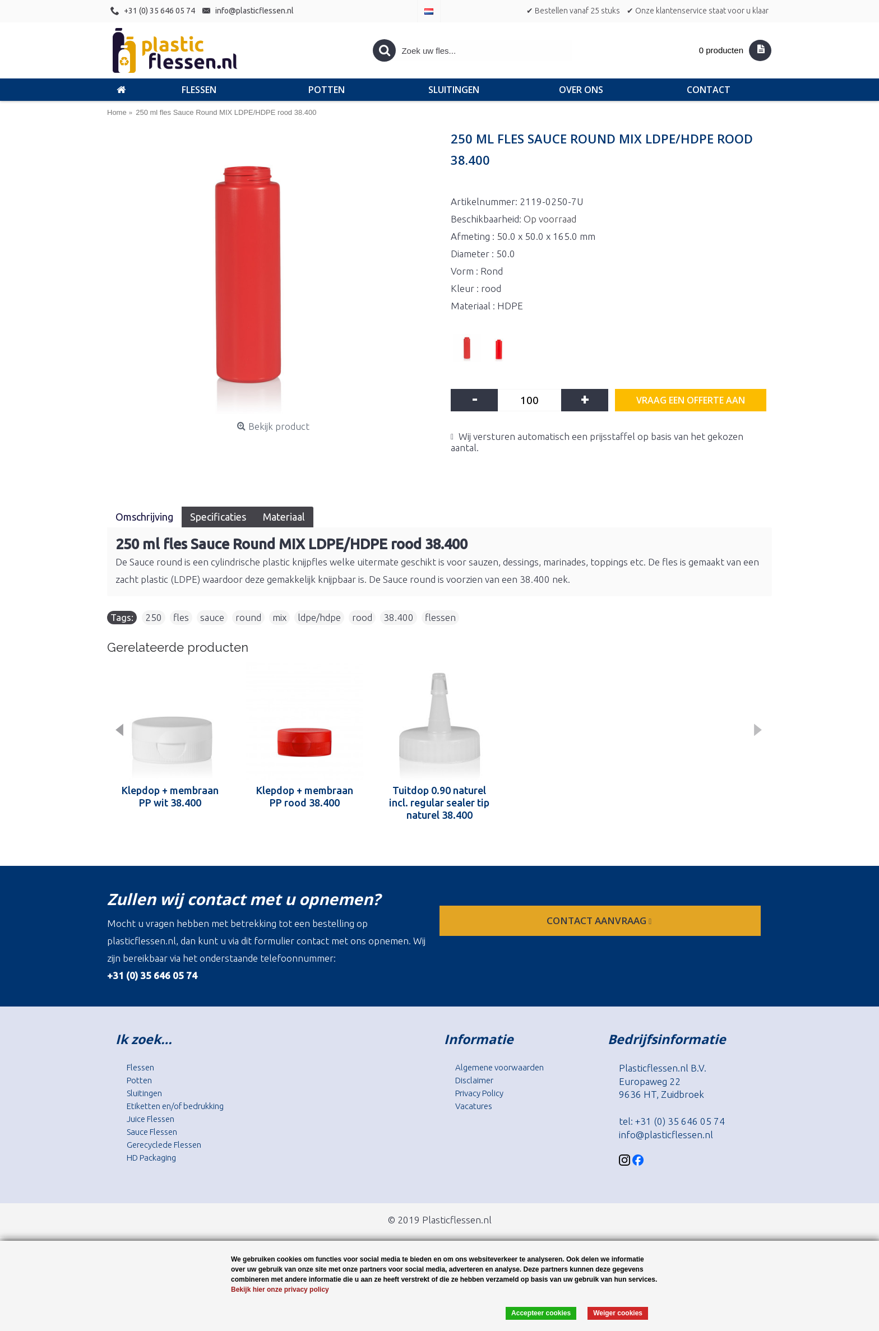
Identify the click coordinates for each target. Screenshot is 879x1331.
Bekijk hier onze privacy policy (280, 1289)
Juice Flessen (150, 1119)
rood (362, 617)
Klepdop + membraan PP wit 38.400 (170, 796)
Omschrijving (144, 516)
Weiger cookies (617, 1313)
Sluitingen (144, 1093)
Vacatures (473, 1106)
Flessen (140, 1067)
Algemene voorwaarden (499, 1067)
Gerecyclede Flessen (164, 1144)
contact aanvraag (600, 920)
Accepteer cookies (541, 1313)
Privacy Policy (479, 1093)
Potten (139, 1080)
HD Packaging (151, 1157)
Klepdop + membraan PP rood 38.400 (304, 796)
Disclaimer (474, 1080)
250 (153, 617)
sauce (212, 617)
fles (181, 617)
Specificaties (218, 516)
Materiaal (284, 516)
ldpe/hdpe (319, 617)
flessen (440, 617)
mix (279, 617)
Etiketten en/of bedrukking (175, 1106)
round (248, 617)
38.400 (398, 617)
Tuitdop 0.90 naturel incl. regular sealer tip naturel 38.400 (439, 802)
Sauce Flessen (152, 1132)
